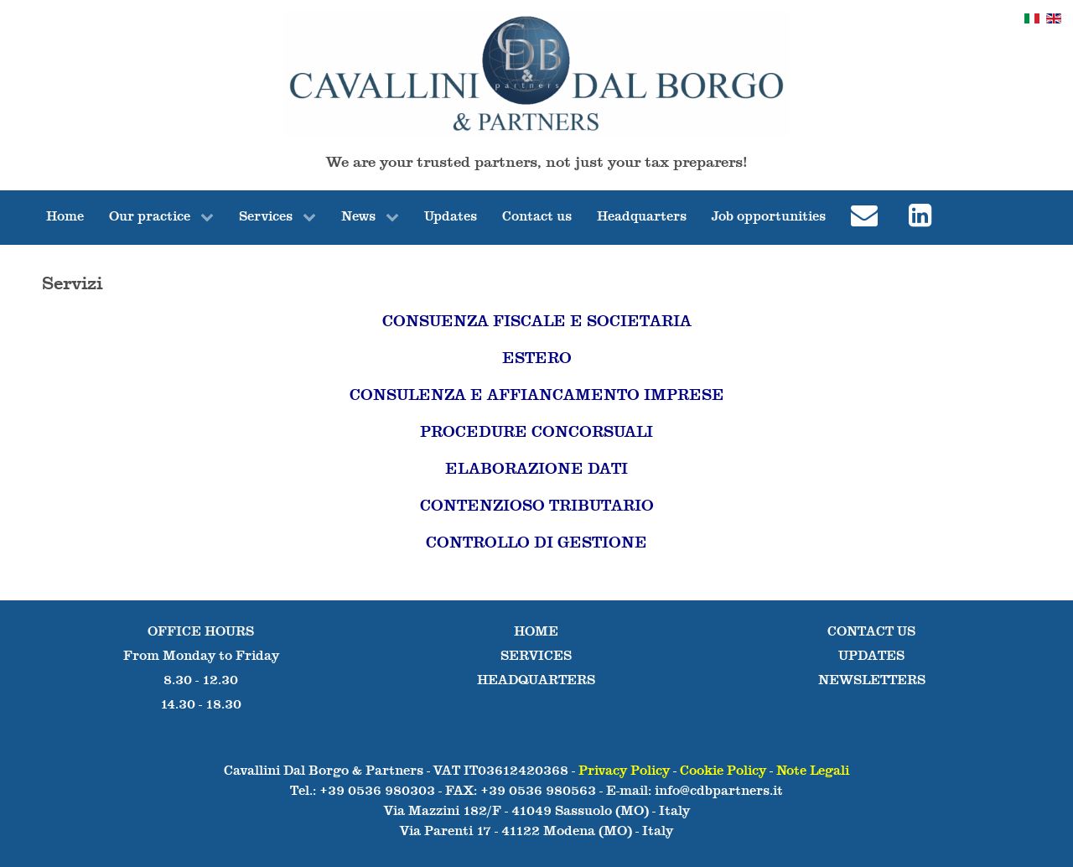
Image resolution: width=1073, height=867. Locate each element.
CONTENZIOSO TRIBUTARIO (537, 506)
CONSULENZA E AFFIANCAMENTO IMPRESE (537, 395)
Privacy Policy (624, 771)
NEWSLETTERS (871, 681)
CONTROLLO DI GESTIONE (536, 543)
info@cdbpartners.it (719, 791)
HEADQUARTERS (536, 681)
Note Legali (812, 771)
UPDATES (871, 656)
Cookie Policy (723, 771)
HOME (536, 632)
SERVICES (536, 656)
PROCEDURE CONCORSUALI (536, 432)
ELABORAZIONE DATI (536, 469)
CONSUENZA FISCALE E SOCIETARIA (537, 322)
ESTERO (537, 358)
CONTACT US (871, 632)
